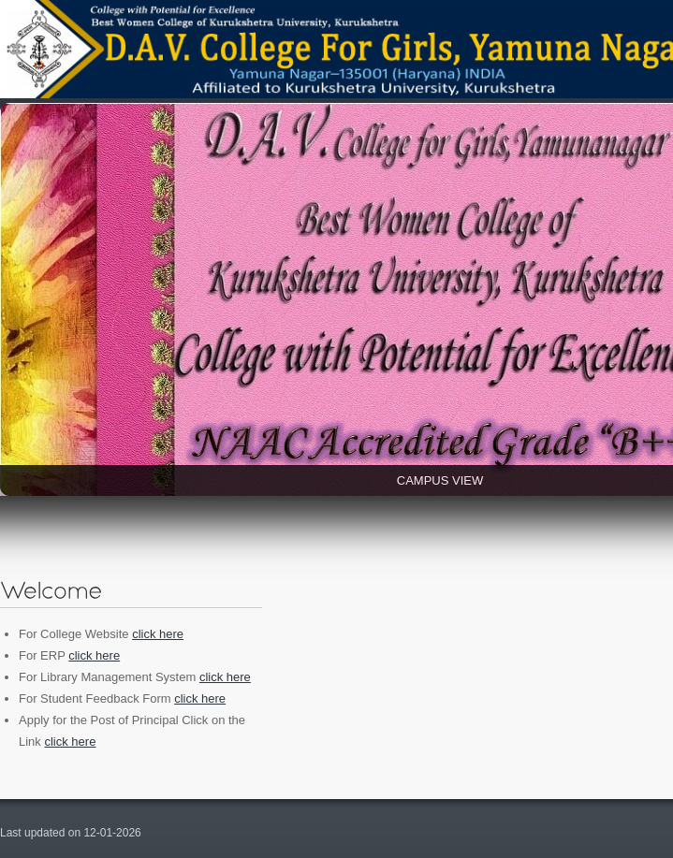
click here (157, 634)
